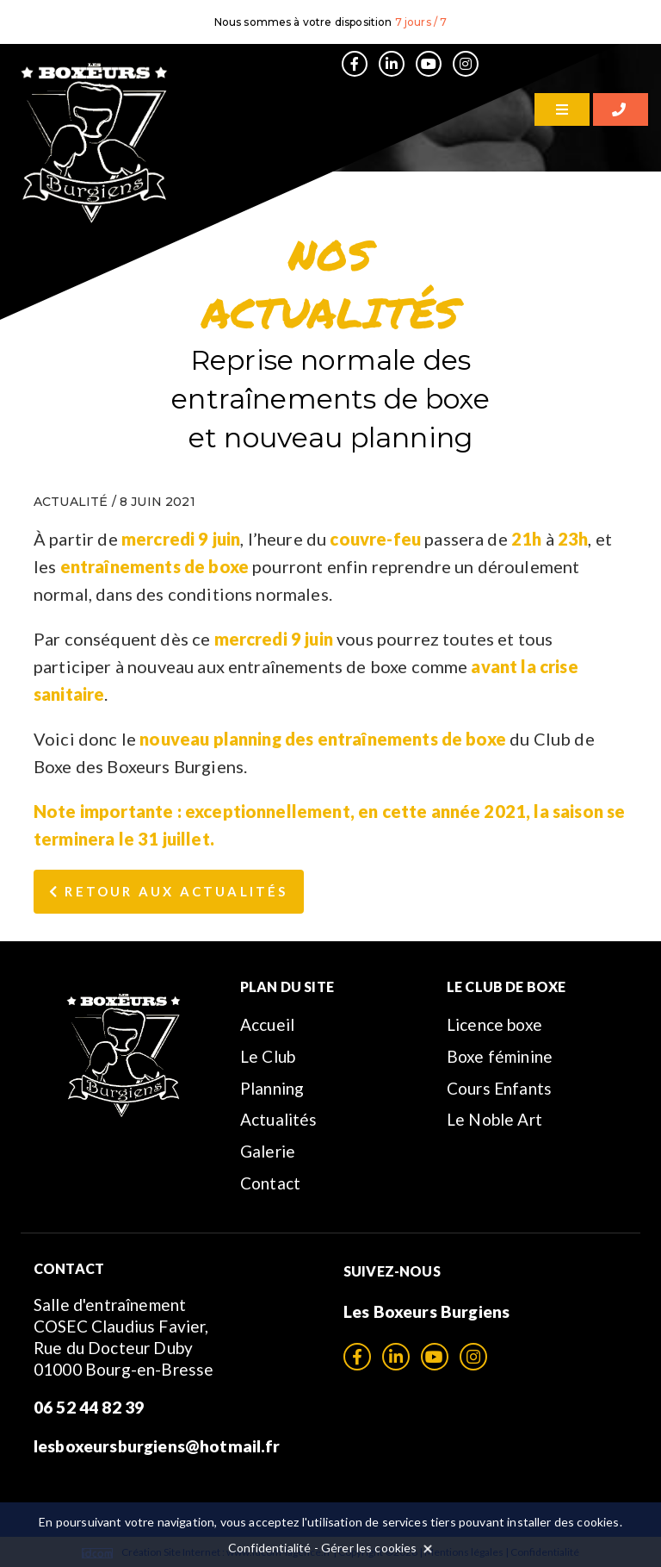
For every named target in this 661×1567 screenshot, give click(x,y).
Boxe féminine (500, 1056)
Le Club (267, 1056)
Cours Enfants (499, 1088)
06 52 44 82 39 (89, 1407)
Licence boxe (494, 1024)
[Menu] (562, 109)
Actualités (279, 1119)
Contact (270, 1183)
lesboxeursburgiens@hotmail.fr (157, 1446)
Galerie (267, 1151)
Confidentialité (269, 1547)
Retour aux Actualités (168, 891)
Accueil (267, 1024)
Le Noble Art (494, 1119)
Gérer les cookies (369, 1547)
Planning (272, 1088)
